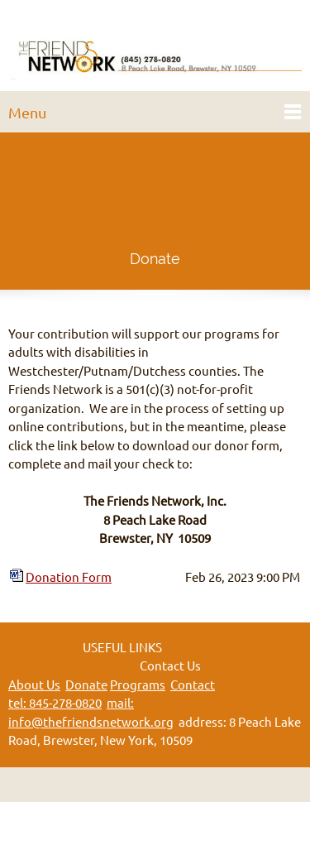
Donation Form (69, 577)
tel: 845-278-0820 (55, 703)
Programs (137, 685)
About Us (34, 685)
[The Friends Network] (155, 50)
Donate (86, 685)
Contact (192, 685)
